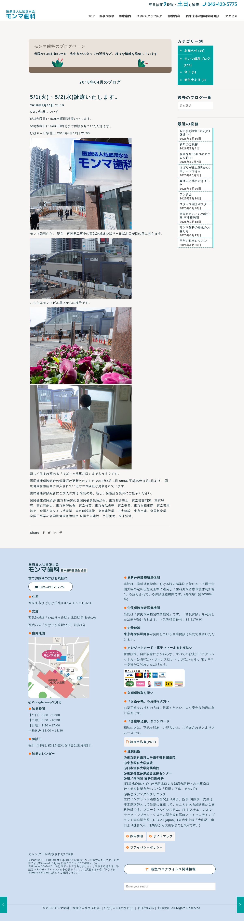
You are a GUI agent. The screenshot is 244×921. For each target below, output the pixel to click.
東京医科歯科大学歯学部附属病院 (150, 757)
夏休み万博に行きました (195, 182)
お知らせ (190, 50)
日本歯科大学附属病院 (141, 768)
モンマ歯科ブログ (197, 58)
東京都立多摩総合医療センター (148, 773)
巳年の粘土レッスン (193, 240)
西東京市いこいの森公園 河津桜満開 (195, 215)
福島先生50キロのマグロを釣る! (195, 155)
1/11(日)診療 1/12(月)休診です (195, 132)
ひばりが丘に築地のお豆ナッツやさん (195, 169)
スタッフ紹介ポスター (195, 204)
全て (187, 72)
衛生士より (192, 80)
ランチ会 (186, 194)
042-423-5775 (222, 4)
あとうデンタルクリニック (145, 794)
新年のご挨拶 (189, 144)
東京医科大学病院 (138, 763)
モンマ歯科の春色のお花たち (195, 229)
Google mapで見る (47, 702)
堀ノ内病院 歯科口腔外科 (144, 778)
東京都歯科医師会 (137, 634)
